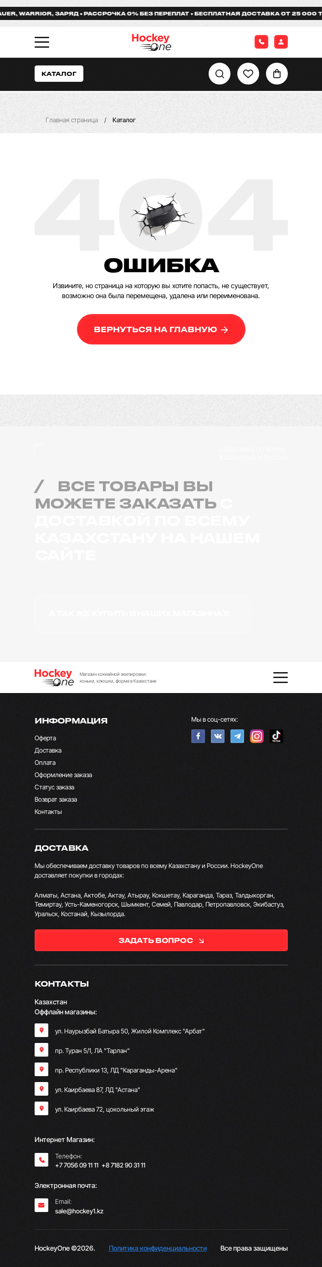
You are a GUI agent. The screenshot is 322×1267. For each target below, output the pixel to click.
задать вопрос (161, 940)
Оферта (45, 738)
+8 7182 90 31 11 (123, 1165)
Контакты (48, 811)
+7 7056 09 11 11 (76, 1165)
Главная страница (72, 120)
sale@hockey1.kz (79, 1211)
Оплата (45, 762)
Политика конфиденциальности (158, 1248)
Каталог (59, 73)
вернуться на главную (161, 329)
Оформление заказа (63, 774)
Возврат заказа (56, 799)
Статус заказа (54, 787)
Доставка (48, 750)
